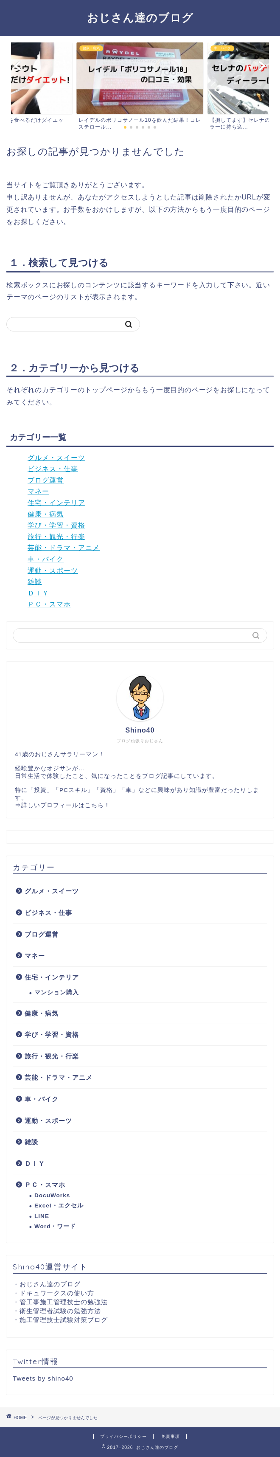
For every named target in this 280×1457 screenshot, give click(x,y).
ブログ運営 (46, 480)
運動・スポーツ (53, 570)
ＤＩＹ (38, 593)
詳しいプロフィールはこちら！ (65, 805)
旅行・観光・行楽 (56, 536)
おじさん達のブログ (140, 17)
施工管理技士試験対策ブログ (64, 1319)
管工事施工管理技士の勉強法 (64, 1301)
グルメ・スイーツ (56, 457)
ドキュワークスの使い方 (57, 1293)
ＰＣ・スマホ (49, 604)
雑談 (35, 581)
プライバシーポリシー (123, 1436)
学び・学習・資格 (56, 525)
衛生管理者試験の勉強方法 (60, 1310)
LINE (41, 1216)
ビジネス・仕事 (53, 468)
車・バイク (46, 559)
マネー (38, 491)
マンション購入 (56, 992)
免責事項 (170, 1436)
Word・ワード (55, 1226)
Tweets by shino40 (43, 1378)
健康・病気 (46, 514)
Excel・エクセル (59, 1205)
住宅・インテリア (56, 502)
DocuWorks (52, 1195)
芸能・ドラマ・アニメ (64, 547)
